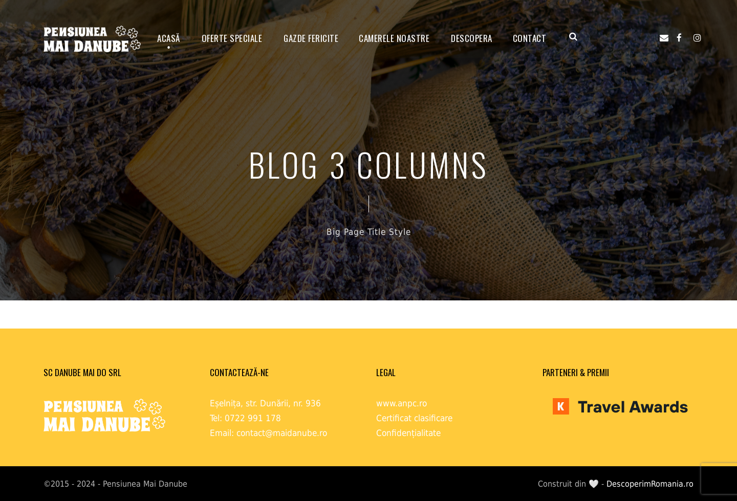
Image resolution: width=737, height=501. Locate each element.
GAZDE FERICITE (311, 38)
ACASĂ (168, 38)
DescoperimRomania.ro (649, 484)
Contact (530, 38)
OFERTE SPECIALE (232, 38)
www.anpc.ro (401, 403)
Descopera (471, 38)
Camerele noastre (394, 38)
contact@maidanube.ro (281, 433)
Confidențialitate (408, 433)
